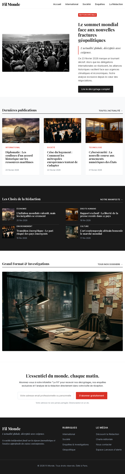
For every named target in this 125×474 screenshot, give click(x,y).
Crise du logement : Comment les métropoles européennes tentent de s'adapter (62, 158)
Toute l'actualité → (111, 110)
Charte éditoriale (104, 439)
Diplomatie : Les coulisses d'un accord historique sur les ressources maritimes (19, 157)
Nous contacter (104, 444)
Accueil (57, 4)
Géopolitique (68, 449)
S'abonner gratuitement (91, 395)
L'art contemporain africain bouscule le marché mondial (101, 232)
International (71, 4)
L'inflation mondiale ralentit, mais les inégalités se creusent (36, 215)
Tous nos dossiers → (110, 264)
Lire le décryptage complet (95, 89)
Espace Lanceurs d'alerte (109, 449)
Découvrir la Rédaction (107, 434)
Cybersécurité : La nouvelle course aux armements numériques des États (103, 157)
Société (87, 4)
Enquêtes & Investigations (75, 444)
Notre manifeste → (111, 199)
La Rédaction (116, 4)
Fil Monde (11, 4)
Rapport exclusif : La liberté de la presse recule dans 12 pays (99, 215)
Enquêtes (100, 4)
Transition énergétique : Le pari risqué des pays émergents (35, 232)
